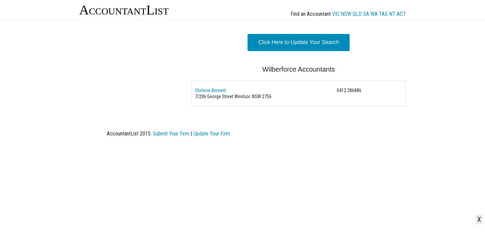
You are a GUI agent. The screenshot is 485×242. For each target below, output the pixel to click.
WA (374, 14)
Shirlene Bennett (210, 90)
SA (366, 14)
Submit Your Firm (171, 133)
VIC (336, 14)
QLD (357, 14)
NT (392, 14)
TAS (383, 14)
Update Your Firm (211, 133)
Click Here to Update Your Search (298, 42)
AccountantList (124, 9)
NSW (346, 14)
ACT (401, 14)
